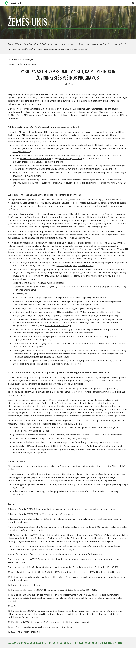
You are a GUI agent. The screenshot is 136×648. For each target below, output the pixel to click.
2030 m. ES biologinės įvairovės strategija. (53, 514)
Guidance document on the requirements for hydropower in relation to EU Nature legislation (78, 611)
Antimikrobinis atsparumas (29, 631)
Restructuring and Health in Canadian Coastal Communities (64, 567)
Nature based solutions (43, 546)
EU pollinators (35, 585)
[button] (133, 3)
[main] (68, 22)
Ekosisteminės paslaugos (62, 549)
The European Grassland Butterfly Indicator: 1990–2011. (70, 589)
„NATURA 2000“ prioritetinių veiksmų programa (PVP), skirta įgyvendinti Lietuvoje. (82, 572)
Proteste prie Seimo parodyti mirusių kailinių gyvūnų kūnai (43, 626)
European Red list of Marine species (54, 559)
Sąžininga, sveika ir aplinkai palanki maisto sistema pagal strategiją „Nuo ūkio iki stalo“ (75, 509)
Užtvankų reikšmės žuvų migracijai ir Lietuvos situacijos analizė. (61, 622)
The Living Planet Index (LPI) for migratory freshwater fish (74, 554)
